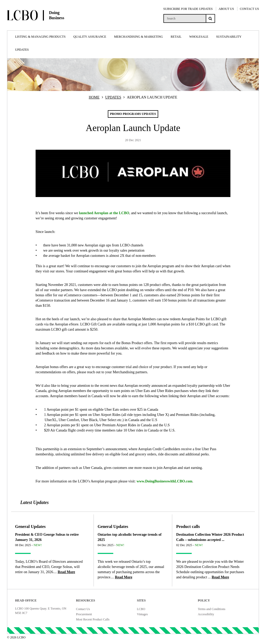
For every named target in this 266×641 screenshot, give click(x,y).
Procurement (84, 614)
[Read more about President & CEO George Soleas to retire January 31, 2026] (66, 572)
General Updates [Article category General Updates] (30, 526)
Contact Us (83, 609)
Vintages (142, 614)
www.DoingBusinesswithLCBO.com (164, 481)
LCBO (141, 609)
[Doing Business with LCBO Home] (48, 25)
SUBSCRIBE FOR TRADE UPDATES (188, 9)
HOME (94, 97)
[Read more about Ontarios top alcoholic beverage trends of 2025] (123, 577)
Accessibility (206, 614)
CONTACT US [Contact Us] (249, 9)
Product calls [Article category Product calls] (188, 526)
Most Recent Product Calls (93, 619)
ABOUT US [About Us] (226, 9)
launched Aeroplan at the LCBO (104, 213)
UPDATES (113, 97)
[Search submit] (210, 18)
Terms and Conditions (211, 609)
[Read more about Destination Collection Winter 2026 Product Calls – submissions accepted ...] (220, 577)
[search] (184, 18)
